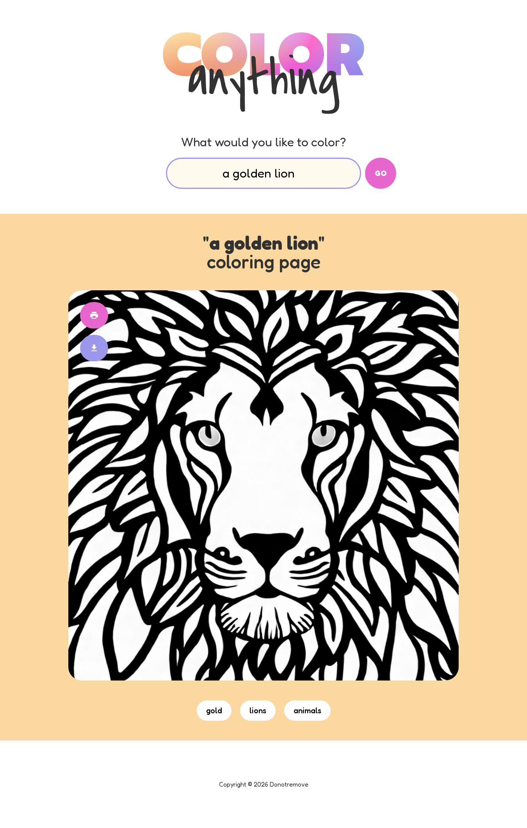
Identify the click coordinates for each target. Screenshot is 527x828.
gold (214, 710)
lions (257, 710)
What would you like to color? (263, 141)
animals (307, 710)
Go (381, 173)
